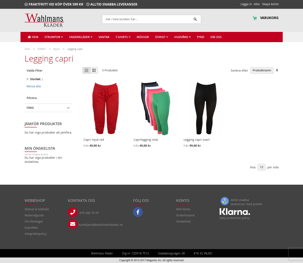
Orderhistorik (185, 215)
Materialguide (34, 215)
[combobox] (151, 19)
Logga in (246, 4)
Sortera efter (239, 70)
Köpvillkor (31, 227)
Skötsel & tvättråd (37, 209)
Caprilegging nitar (146, 140)
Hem (28, 49)
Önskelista (183, 221)
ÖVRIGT (42, 49)
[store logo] (44, 20)
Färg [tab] (30, 108)
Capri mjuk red (94, 140)
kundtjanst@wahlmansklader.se (101, 225)
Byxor (57, 49)
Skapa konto (270, 4)
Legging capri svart (197, 140)
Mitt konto (183, 209)
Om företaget (34, 221)
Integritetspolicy (36, 234)
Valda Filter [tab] (34, 70)
